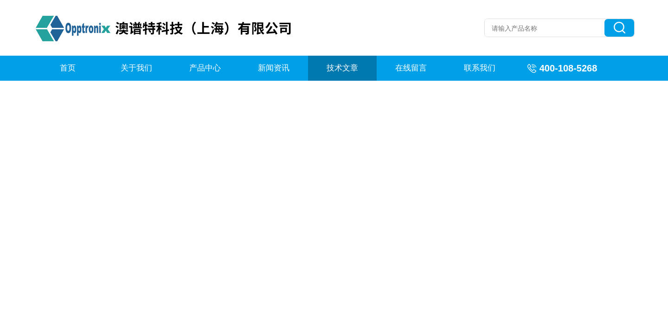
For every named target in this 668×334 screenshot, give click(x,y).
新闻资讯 (273, 68)
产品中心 (205, 68)
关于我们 (136, 68)
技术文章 (342, 68)
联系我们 (479, 68)
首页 (68, 68)
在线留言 (411, 68)
